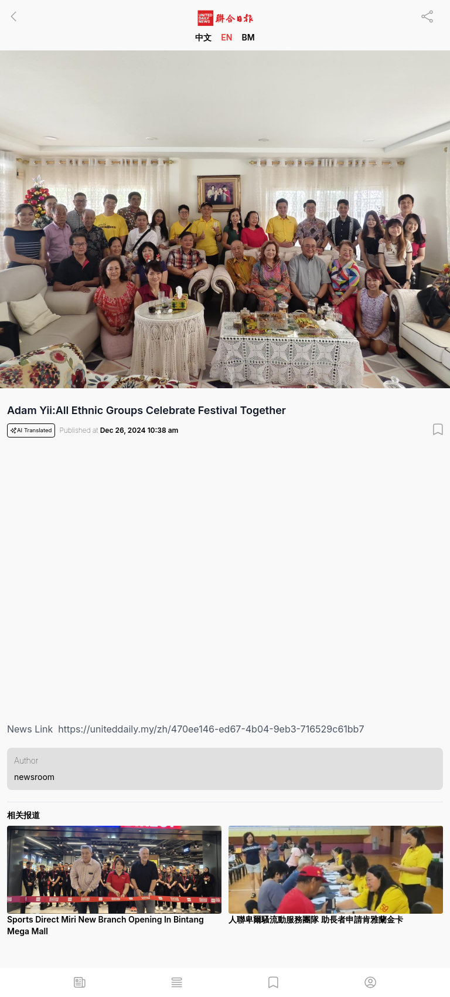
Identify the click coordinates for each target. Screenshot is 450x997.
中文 (203, 37)
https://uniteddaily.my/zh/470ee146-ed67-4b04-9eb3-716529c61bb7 (211, 729)
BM (247, 37)
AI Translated (31, 430)
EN (226, 37)
